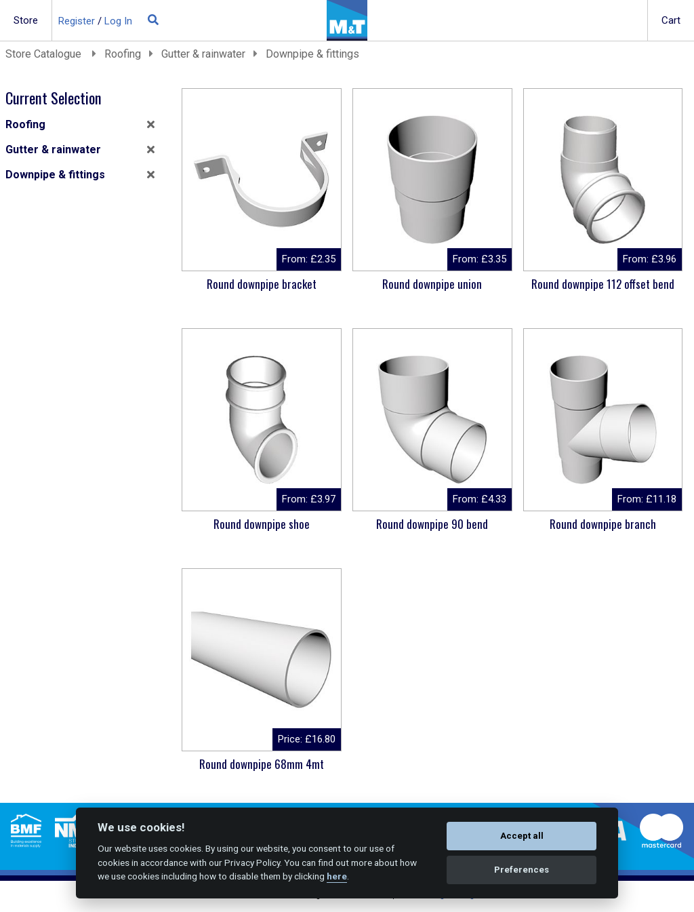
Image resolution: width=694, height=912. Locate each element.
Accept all (522, 836)
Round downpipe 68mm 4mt (261, 763)
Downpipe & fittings (312, 53)
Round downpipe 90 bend (432, 523)
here (337, 876)
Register (76, 21)
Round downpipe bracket (262, 283)
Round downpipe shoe (261, 523)
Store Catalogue (44, 53)
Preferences (521, 870)
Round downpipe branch (603, 523)
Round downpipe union (432, 283)
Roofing (122, 53)
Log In (118, 21)
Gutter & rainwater (203, 53)
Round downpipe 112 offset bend (602, 283)
